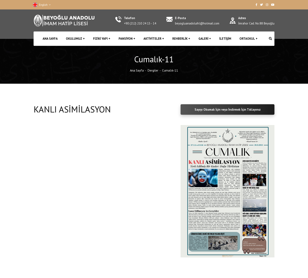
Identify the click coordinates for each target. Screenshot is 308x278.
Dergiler (152, 70)
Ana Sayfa (137, 70)
